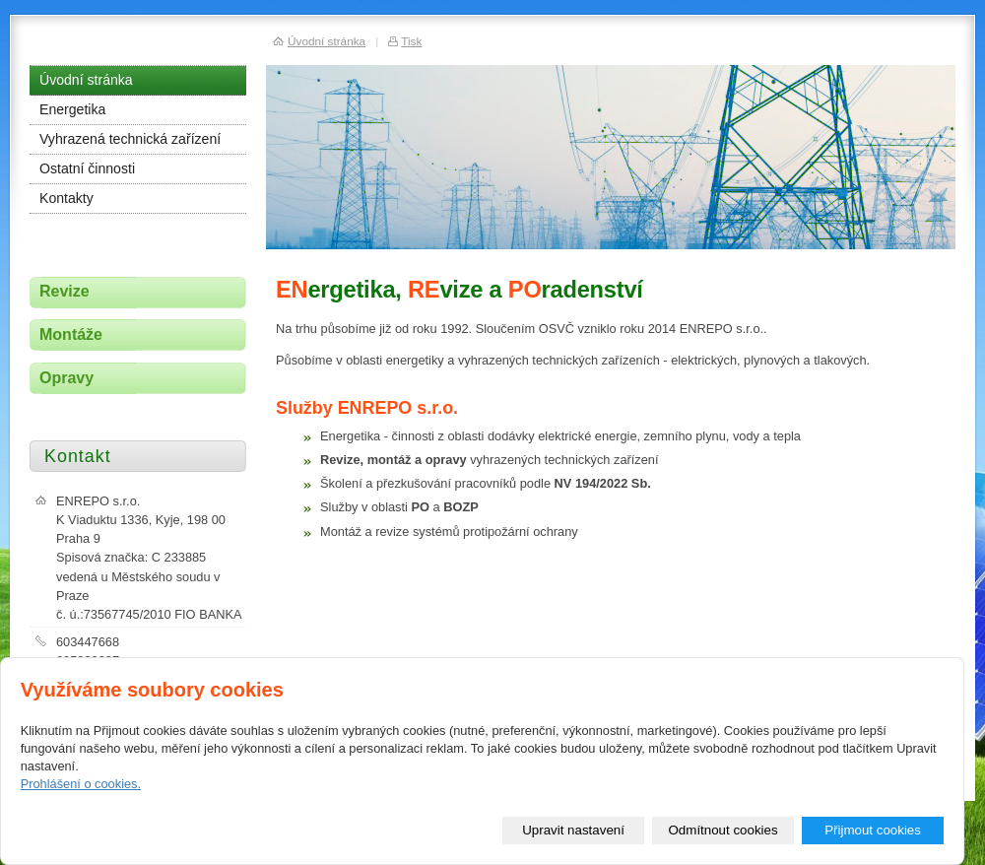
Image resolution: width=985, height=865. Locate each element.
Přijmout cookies (872, 830)
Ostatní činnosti (87, 168)
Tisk (411, 40)
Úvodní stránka (86, 80)
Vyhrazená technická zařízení (130, 139)
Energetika (72, 109)
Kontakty (66, 198)
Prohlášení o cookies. (81, 783)
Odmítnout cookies (723, 830)
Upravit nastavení (573, 830)
